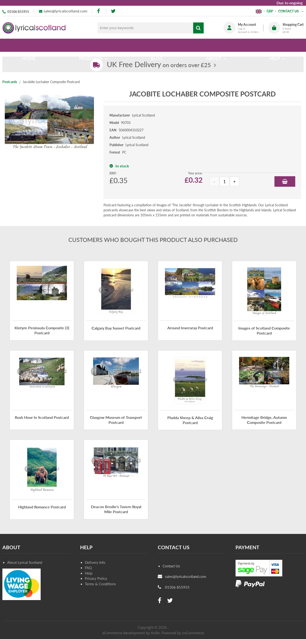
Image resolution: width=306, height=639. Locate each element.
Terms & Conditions (100, 584)
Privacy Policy (96, 578)
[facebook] (99, 11)
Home (30, 45)
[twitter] (113, 11)
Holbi (155, 632)
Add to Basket (284, 181)
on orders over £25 (159, 64)
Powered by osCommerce (183, 632)
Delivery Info (95, 562)
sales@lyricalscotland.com (65, 11)
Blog (156, 45)
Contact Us (171, 566)
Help (88, 573)
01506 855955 (18, 12)
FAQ (88, 567)
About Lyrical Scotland (24, 562)
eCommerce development (123, 632)
